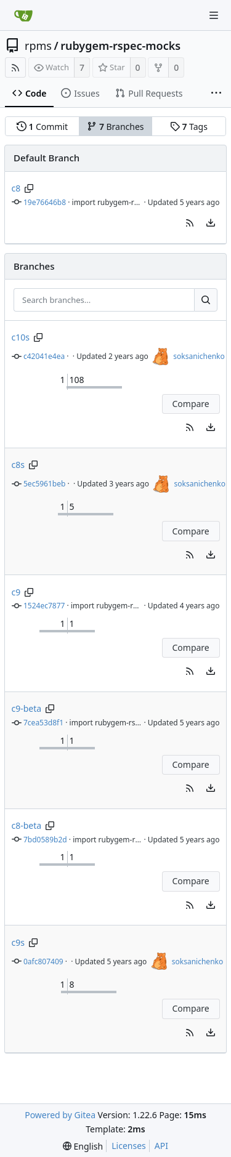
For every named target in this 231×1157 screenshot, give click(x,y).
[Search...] (205, 300)
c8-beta (27, 825)
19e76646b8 (44, 202)
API (161, 1145)
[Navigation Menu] (214, 15)
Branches (115, 126)
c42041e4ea (44, 356)
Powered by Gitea (60, 1115)
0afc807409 (43, 961)
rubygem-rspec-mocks (120, 45)
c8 (16, 188)
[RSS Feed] (15, 67)
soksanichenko (198, 356)
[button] (189, 223)
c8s (18, 464)
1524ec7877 (44, 605)
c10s (21, 337)
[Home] (23, 15)
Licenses (128, 1145)
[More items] (216, 93)
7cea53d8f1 (43, 722)
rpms (38, 45)
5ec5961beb (44, 483)
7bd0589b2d (45, 839)
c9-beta (27, 708)
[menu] (210, 223)
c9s (18, 942)
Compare (190, 403)
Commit (42, 126)
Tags (189, 126)
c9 (16, 592)
